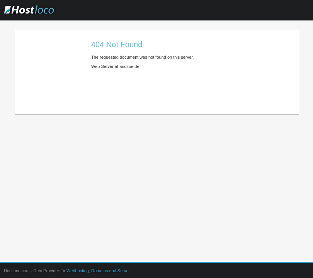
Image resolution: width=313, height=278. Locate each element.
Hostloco (44, 15)
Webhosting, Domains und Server (98, 270)
